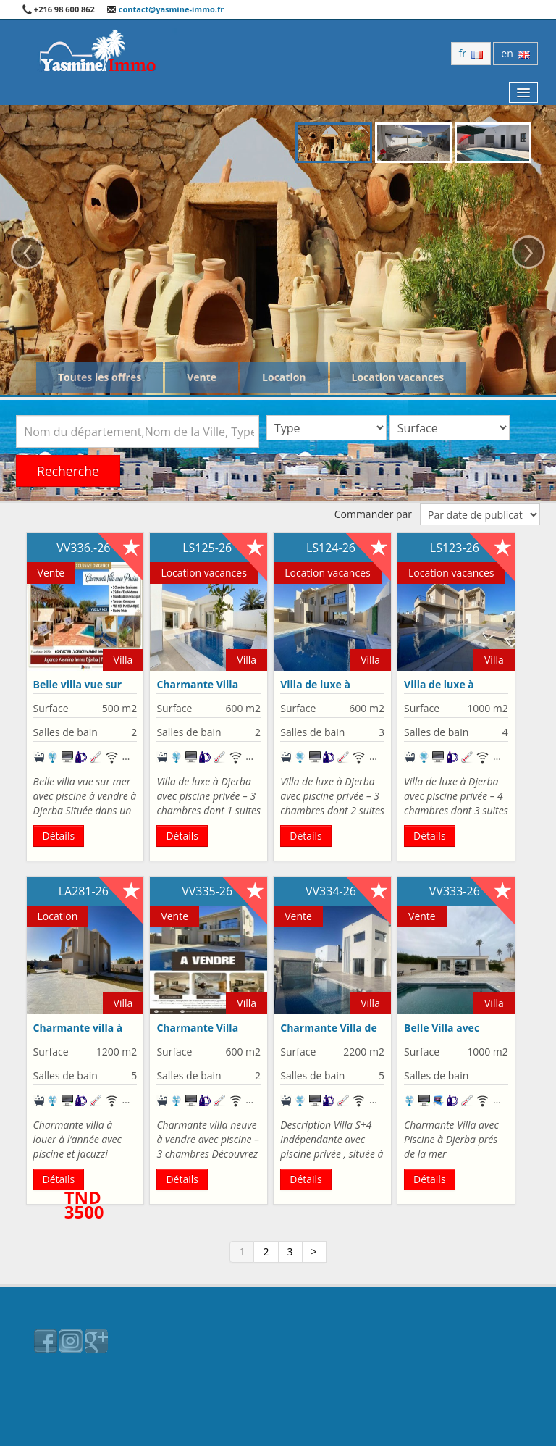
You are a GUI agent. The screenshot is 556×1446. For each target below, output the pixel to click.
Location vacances (398, 377)
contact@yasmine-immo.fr (165, 9)
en (515, 53)
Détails (59, 836)
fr (471, 53)
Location (284, 377)
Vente (201, 377)
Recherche (68, 471)
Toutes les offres (99, 377)
